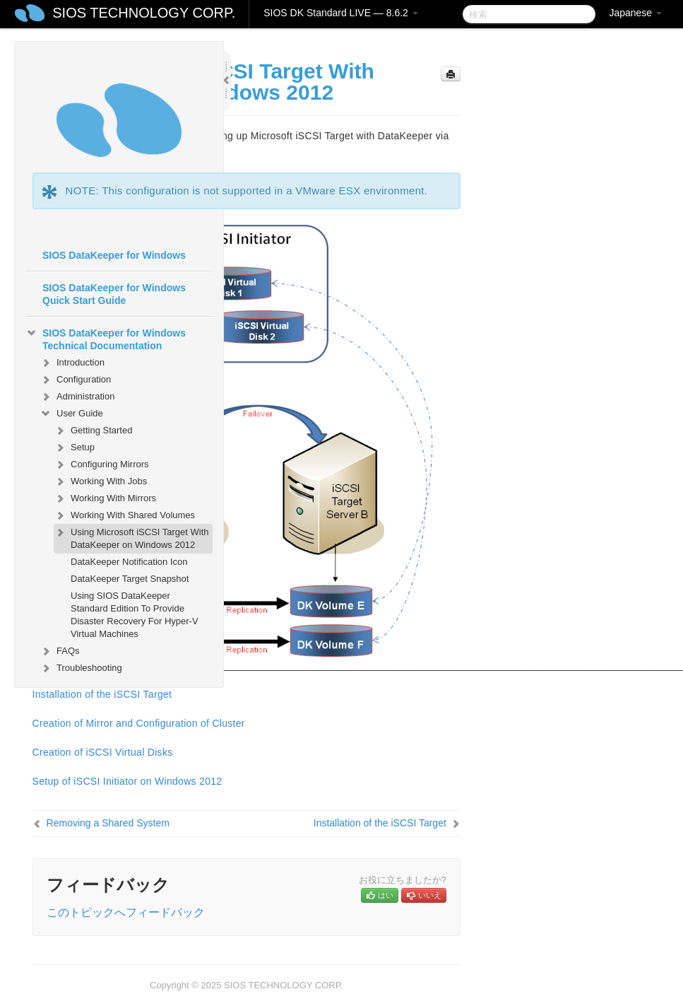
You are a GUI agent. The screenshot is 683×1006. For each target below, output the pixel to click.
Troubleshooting (81, 668)
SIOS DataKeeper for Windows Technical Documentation (105, 337)
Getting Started (93, 430)
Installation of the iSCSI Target (380, 823)
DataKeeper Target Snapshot (130, 578)
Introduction (72, 362)
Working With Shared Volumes (124, 515)
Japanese (635, 12)
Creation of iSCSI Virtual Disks (102, 752)
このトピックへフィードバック (126, 912)
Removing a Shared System (108, 823)
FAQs (60, 651)
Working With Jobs (100, 481)
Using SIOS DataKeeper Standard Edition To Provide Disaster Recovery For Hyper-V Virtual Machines (134, 614)
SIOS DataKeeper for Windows (114, 255)
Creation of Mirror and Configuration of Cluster (138, 723)
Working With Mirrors (105, 498)
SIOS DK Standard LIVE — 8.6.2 (340, 12)
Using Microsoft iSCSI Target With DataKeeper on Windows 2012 (131, 537)
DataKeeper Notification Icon (129, 561)
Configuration (75, 379)
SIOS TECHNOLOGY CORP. (143, 13)
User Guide (71, 413)
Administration (77, 396)
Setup (74, 447)
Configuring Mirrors (101, 464)
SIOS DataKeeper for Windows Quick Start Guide (114, 294)
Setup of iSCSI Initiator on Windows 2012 (127, 781)
